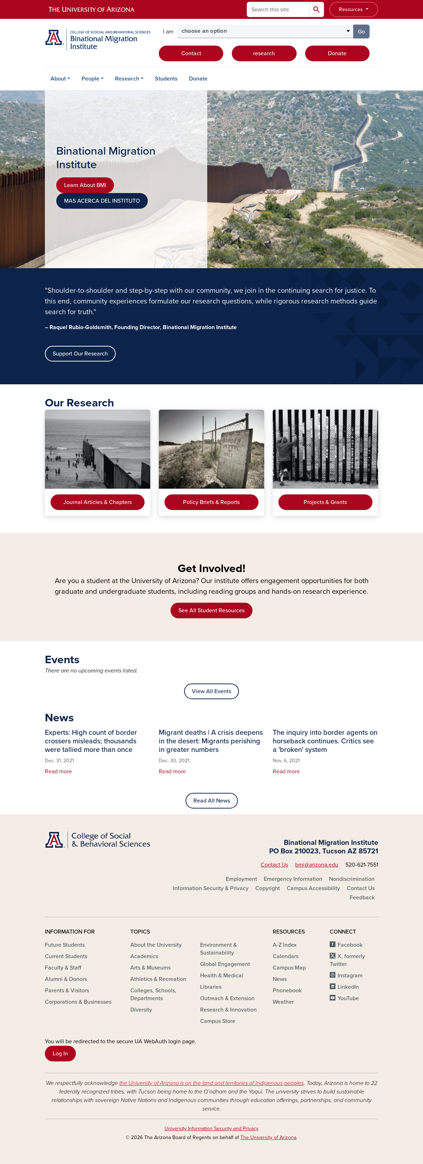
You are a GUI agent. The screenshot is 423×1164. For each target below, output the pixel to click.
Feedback (362, 897)
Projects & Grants (325, 502)
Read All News (211, 800)
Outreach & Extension (227, 998)
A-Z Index (285, 945)
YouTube (348, 998)
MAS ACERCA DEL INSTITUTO (102, 200)
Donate (337, 53)
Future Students (65, 945)
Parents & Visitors (67, 990)
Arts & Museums (150, 967)
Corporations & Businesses (78, 1001)
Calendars (285, 956)
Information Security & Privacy (211, 888)
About (58, 78)
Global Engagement (225, 964)
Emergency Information (293, 879)
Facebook (350, 945)
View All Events (211, 691)
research (264, 53)
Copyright (267, 888)
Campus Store (217, 1021)
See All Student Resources (211, 610)
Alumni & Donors (66, 979)
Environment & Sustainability (218, 948)
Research (127, 78)
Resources (351, 9)
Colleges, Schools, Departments (153, 994)
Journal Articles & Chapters (97, 502)
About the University (156, 945)
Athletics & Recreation (158, 979)
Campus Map (289, 967)
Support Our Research (80, 353)
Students (166, 78)
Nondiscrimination (352, 879)
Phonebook (287, 990)
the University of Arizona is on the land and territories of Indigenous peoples (211, 1083)
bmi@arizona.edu (316, 864)
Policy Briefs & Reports (211, 502)
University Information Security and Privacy (211, 1129)
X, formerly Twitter (347, 960)
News (280, 979)
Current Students (66, 956)
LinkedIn (348, 987)
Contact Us (274, 864)
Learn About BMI (85, 185)
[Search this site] (278, 9)
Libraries (210, 987)
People (90, 78)
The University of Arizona (268, 1137)
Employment (241, 879)
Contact (191, 53)
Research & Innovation (228, 1009)
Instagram (350, 975)
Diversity (141, 1009)
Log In (60, 1053)
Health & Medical (221, 975)
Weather (283, 1001)
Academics (144, 956)
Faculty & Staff (63, 967)
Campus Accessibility (313, 888)
